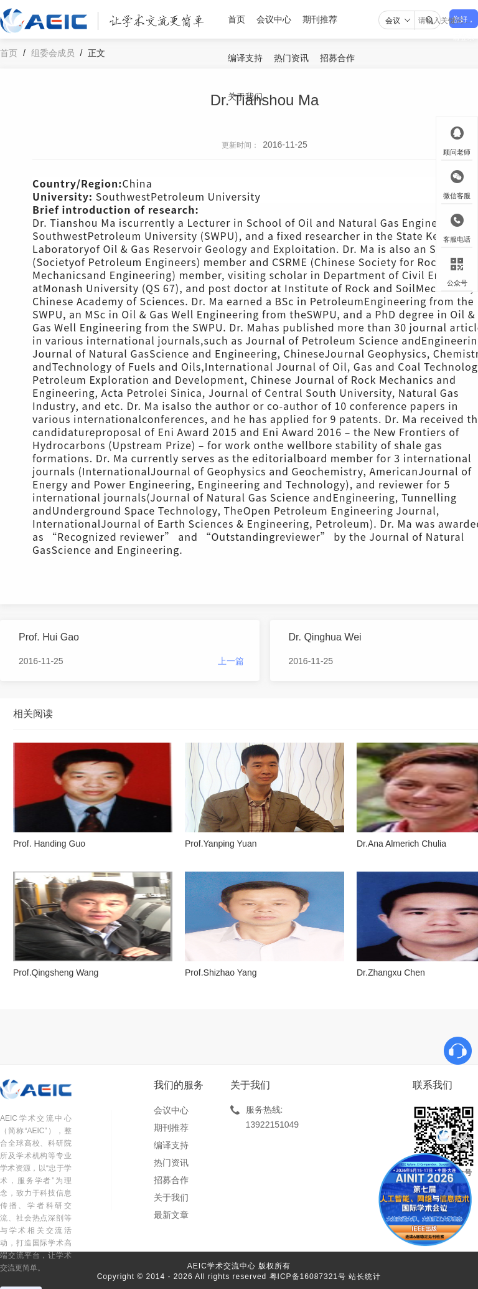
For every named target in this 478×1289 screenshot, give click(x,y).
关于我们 (245, 97)
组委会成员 (53, 53)
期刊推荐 (319, 19)
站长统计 (365, 1276)
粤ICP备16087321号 (307, 1276)
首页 (236, 19)
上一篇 (231, 661)
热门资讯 (291, 58)
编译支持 (245, 58)
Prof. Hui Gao (49, 637)
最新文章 (171, 1215)
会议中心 (273, 19)
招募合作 (337, 58)
